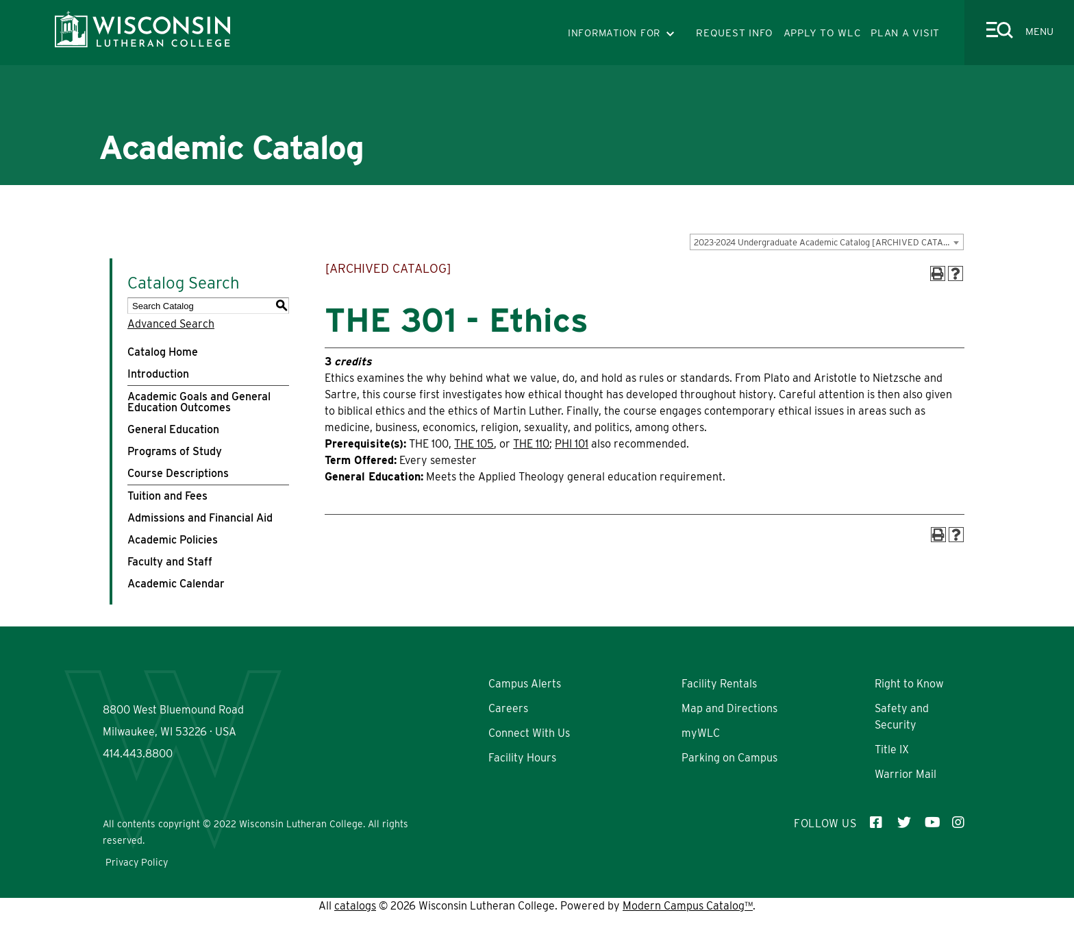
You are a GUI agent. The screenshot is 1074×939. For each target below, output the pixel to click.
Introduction (158, 373)
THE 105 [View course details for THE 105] (474, 443)
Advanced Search (170, 323)
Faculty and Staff (169, 561)
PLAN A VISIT (905, 33)
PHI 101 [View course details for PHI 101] (571, 443)
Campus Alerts (524, 683)
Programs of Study (174, 451)
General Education (173, 429)
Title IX (892, 749)
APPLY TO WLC (822, 33)
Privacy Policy (136, 886)
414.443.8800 (138, 796)
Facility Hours (522, 757)
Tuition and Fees (167, 495)
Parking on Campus (729, 757)
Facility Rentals (719, 683)
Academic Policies (172, 539)
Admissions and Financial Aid (200, 517)
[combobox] (827, 242)
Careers (508, 708)
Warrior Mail (905, 774)
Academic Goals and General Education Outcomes (199, 402)
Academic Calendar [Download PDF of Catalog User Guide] (176, 583)
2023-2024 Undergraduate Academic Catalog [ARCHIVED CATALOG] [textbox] (828, 242)
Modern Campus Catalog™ (688, 930)
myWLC (701, 733)
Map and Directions (729, 708)
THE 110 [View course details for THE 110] (531, 443)
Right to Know (909, 683)
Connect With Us (529, 733)
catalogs (355, 930)
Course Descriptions (178, 473)
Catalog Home (162, 351)
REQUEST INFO (734, 33)
